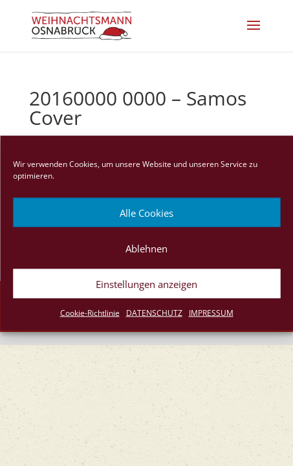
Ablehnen (146, 247)
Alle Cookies (146, 212)
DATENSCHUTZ (154, 312)
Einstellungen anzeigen (146, 283)
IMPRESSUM (211, 312)
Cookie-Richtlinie (90, 312)
